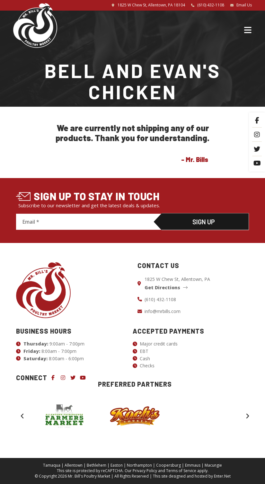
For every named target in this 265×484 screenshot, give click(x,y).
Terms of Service (181, 470)
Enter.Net (222, 476)
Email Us (244, 5)
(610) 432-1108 (210, 5)
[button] (22, 416)
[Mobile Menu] (248, 29)
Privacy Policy (145, 470)
